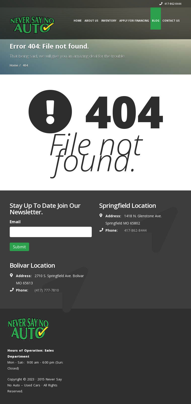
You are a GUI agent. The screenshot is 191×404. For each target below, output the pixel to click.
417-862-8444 (170, 3)
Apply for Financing (134, 20)
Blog (155, 20)
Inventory (108, 20)
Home (78, 20)
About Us (91, 20)
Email (15, 221)
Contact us (171, 20)
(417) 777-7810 (47, 290)
